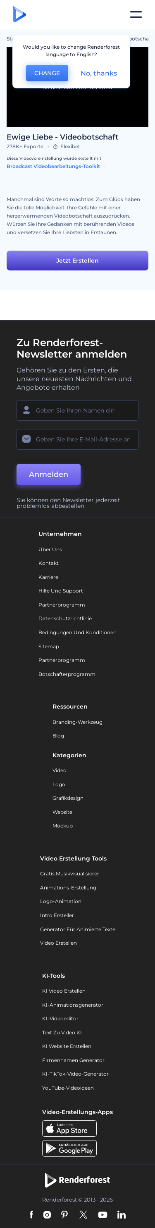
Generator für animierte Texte (77, 929)
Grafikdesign (67, 798)
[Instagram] (47, 1215)
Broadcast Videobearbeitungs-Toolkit (53, 166)
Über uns (50, 549)
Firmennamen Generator (73, 1060)
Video (59, 770)
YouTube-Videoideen (68, 1088)
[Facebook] (31, 1215)
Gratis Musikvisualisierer (69, 873)
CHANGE (47, 73)
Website (62, 812)
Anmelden (48, 474)
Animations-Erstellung (68, 887)
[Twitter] (83, 1215)
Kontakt (48, 563)
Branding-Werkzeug (77, 722)
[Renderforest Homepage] (19, 15)
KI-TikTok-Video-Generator (75, 1074)
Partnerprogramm (61, 605)
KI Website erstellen (66, 1046)
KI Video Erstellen (64, 991)
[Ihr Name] (77, 410)
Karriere (48, 577)
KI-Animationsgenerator (72, 1005)
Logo (58, 784)
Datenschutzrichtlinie (65, 618)
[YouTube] (102, 1215)
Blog (58, 736)
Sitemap (48, 646)
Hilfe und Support (60, 591)
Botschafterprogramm (66, 674)
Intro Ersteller (57, 915)
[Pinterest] (65, 1215)
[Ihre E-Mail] (77, 439)
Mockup (62, 826)
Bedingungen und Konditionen (77, 632)
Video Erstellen (58, 943)
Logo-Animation (60, 901)
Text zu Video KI (62, 1032)
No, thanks (99, 73)
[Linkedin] (121, 1215)
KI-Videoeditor (60, 1018)
